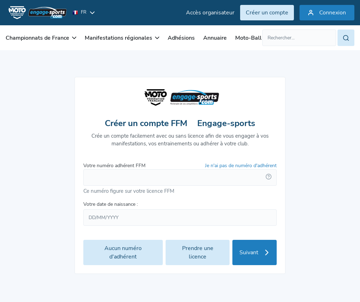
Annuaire (215, 38)
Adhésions (181, 38)
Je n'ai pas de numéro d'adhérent (241, 165)
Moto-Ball (248, 38)
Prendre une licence (197, 252)
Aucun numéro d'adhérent (123, 252)
